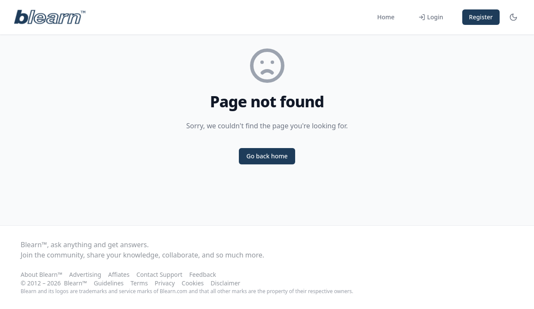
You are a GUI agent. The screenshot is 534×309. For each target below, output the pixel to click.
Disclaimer (225, 283)
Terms (139, 283)
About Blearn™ (41, 274)
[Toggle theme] (513, 17)
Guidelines (108, 283)
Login (430, 17)
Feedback (202, 274)
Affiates (119, 274)
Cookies (193, 283)
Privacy (165, 283)
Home (385, 17)
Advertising (85, 274)
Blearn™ (75, 283)
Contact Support (159, 274)
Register (481, 17)
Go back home (266, 156)
